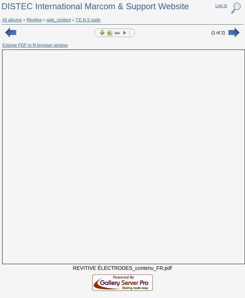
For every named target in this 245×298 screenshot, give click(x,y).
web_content (59, 19)
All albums (12, 19)
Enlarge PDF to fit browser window (35, 45)
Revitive (34, 19)
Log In (221, 5)
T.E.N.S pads (87, 19)
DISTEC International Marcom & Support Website (95, 6)
